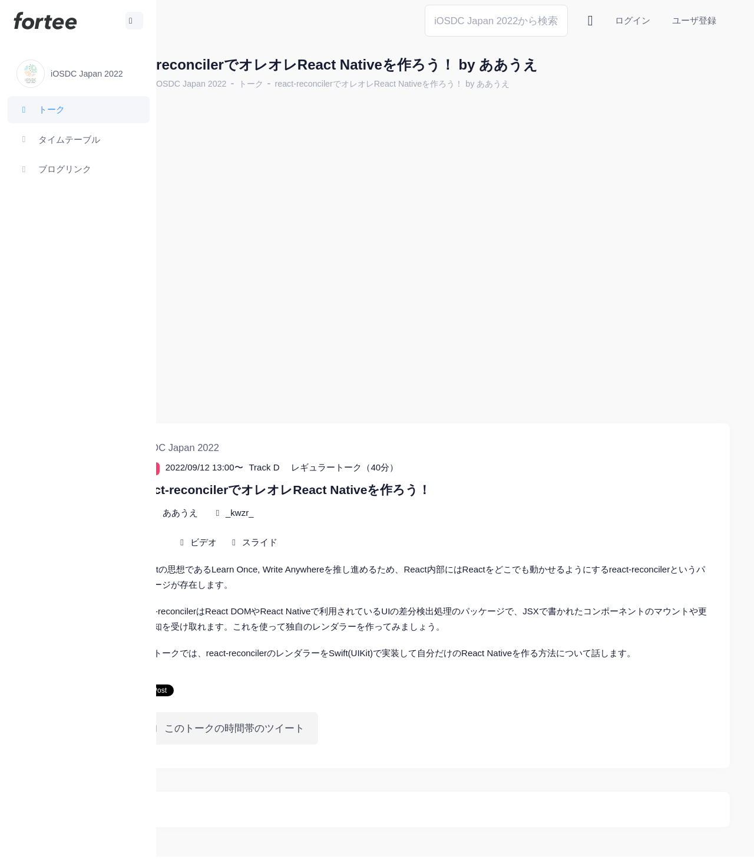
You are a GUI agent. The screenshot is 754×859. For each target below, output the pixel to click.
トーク (315, 83)
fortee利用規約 (592, 842)
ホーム (195, 83)
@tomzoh (386, 841)
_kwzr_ (304, 480)
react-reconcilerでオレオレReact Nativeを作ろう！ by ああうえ (457, 83)
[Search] (496, 20)
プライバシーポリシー (683, 842)
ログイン (632, 20)
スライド (324, 510)
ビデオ (268, 510)
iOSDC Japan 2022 (255, 83)
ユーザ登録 (694, 20)
